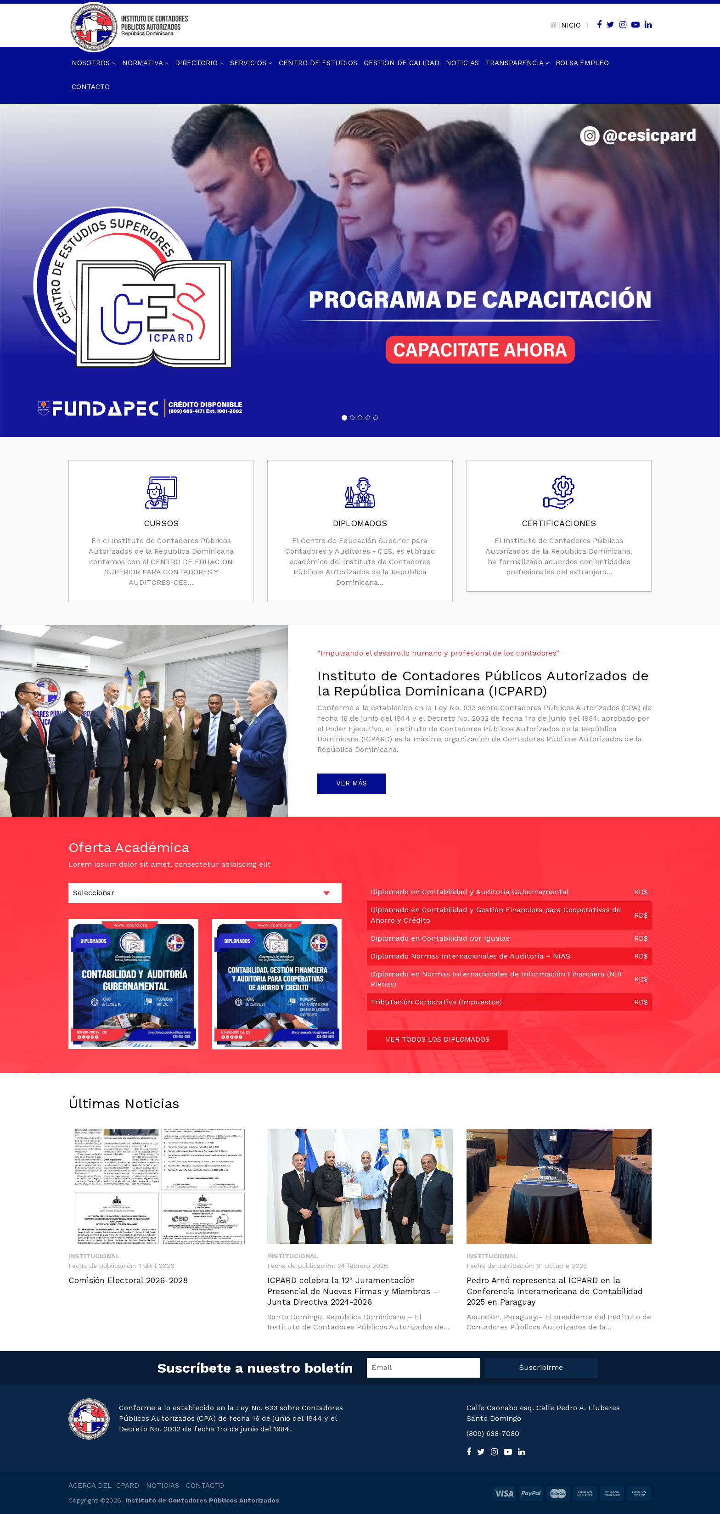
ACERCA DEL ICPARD (103, 1485)
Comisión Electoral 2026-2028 (128, 1280)
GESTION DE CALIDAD (401, 63)
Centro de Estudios (318, 63)
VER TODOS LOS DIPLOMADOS (437, 1039)
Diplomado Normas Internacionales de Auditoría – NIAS (470, 956)
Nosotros (94, 63)
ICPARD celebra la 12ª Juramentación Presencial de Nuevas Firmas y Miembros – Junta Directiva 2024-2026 (352, 1291)
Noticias (462, 63)
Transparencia (517, 63)
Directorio (199, 63)
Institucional (93, 1256)
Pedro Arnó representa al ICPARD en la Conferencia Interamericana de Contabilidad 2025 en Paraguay (555, 1291)
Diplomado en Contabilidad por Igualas (440, 938)
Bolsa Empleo (582, 63)
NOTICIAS (162, 1485)
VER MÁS (351, 783)
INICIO (565, 25)
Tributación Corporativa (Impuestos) (436, 1002)
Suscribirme (541, 1367)
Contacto (91, 87)
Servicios (251, 63)
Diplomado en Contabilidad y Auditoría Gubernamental (470, 891)
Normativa (145, 63)
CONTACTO (205, 1485)
